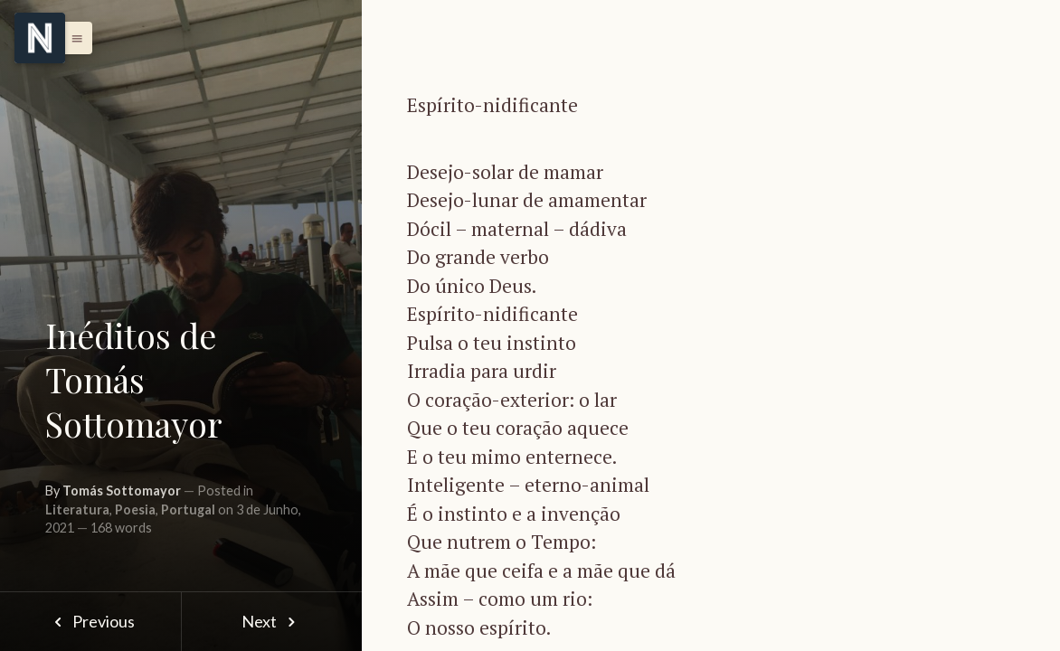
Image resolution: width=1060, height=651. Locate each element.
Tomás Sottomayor (121, 490)
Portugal (188, 509)
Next (271, 621)
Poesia (135, 509)
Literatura (77, 509)
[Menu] (39, 38)
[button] (72, 38)
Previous (90, 621)
